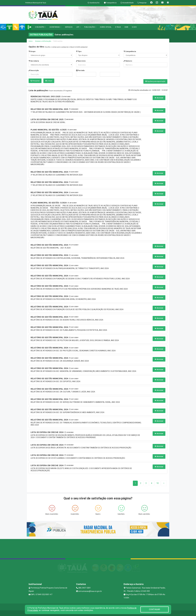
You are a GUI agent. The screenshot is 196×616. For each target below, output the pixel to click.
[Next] (157, 482)
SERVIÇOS (69, 27)
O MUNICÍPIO (40, 27)
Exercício (81, 61)
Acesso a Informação (43, 41)
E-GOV (134, 27)
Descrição (34, 70)
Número (128, 61)
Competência (130, 51)
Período (80, 70)
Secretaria (34, 61)
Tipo (78, 51)
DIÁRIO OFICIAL (105, 27)
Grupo (32, 51)
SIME (126, 27)
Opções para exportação (155, 81)
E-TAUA (118, 27)
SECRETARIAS (55, 27)
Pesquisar (35, 81)
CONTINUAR (154, 609)
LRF (78, 27)
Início (31, 41)
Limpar (48, 81)
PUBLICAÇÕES (90, 27)
